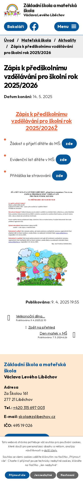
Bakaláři (15, 26)
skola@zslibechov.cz (37, 416)
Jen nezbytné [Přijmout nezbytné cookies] (43, 475)
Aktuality (67, 40)
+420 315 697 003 (29, 407)
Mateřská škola (36, 40)
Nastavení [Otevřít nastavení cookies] (67, 475)
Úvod (9, 40)
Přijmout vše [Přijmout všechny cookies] (17, 475)
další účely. (50, 450)
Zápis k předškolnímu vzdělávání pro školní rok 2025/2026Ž (41, 121)
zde (69, 143)
